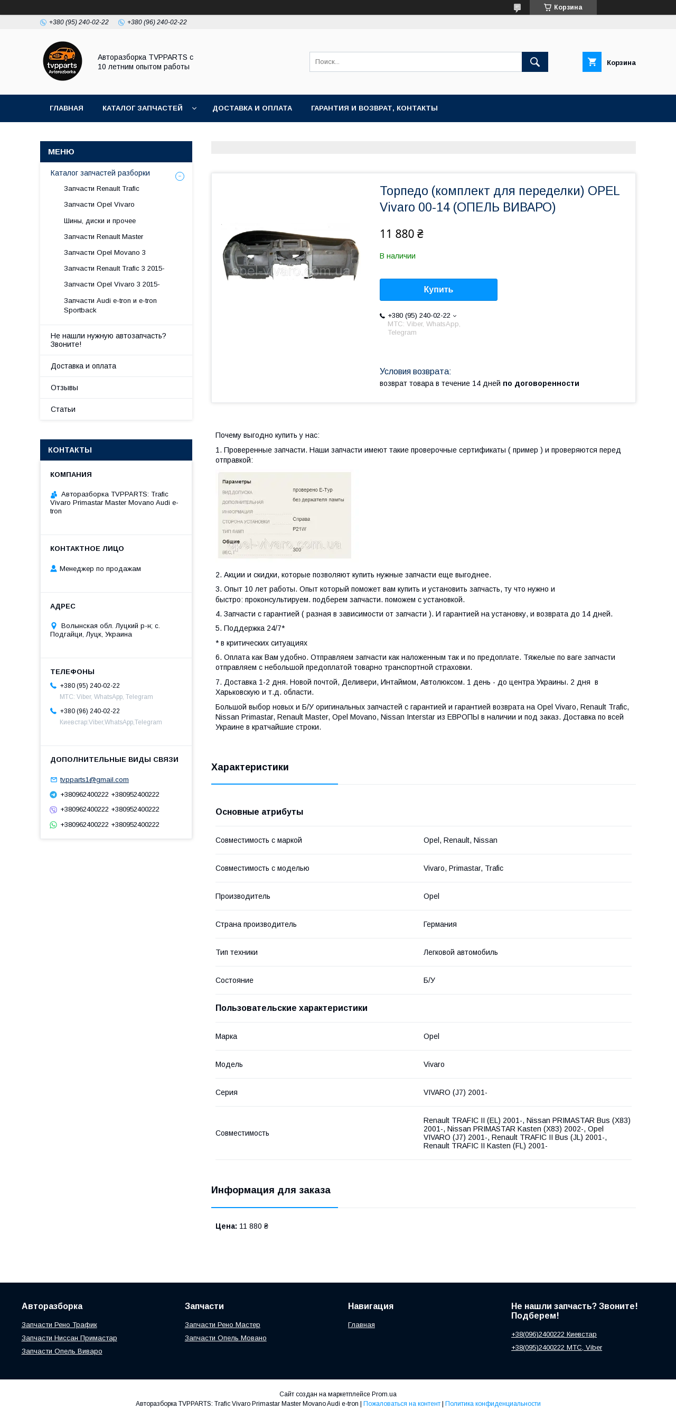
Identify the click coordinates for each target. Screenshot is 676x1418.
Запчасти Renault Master (103, 237)
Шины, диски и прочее (100, 221)
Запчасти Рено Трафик (59, 1325)
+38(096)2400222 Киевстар (554, 1334)
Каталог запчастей (142, 108)
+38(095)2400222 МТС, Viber (556, 1347)
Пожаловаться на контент (401, 1403)
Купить (439, 289)
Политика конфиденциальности (493, 1403)
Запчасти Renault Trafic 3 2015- (114, 268)
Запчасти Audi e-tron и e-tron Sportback (110, 305)
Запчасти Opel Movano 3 (105, 252)
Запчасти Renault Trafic (101, 188)
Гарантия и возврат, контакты (374, 108)
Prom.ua (384, 1394)
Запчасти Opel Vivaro (99, 204)
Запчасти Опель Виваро (62, 1351)
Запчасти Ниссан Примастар (69, 1338)
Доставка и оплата (252, 108)
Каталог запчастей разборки (100, 173)
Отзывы (64, 387)
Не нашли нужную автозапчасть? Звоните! (108, 340)
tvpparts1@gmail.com (94, 780)
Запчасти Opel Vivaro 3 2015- (112, 284)
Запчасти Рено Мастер (222, 1325)
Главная (66, 108)
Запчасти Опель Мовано (226, 1338)
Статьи (63, 409)
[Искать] (535, 62)
